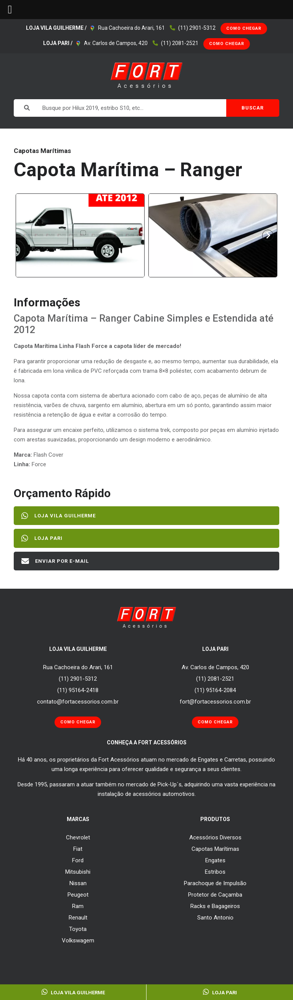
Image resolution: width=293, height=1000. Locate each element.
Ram (78, 906)
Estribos (215, 871)
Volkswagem (78, 940)
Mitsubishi (77, 871)
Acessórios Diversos (215, 837)
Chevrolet (78, 837)
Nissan (78, 883)
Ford (78, 860)
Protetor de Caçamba (215, 894)
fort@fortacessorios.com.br (215, 701)
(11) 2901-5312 (197, 28)
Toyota (78, 929)
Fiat (77, 848)
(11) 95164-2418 (77, 690)
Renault (78, 917)
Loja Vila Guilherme (58, 516)
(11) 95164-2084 (215, 690)
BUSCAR (252, 108)
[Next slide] (268, 235)
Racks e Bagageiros (215, 906)
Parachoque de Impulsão (215, 883)
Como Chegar (243, 28)
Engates (215, 860)
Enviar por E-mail (55, 561)
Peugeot (78, 894)
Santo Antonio (215, 917)
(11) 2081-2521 (179, 43)
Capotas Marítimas (215, 848)
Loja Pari (42, 538)
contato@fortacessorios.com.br (78, 701)
